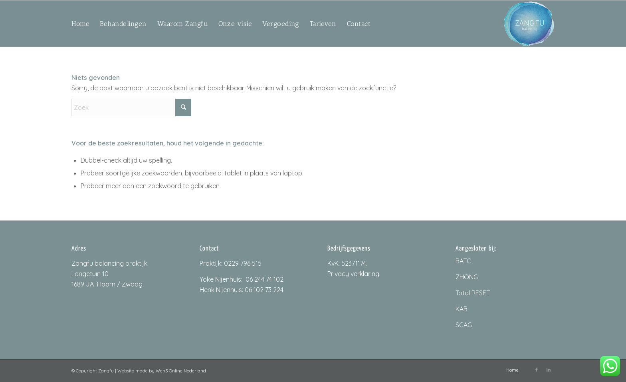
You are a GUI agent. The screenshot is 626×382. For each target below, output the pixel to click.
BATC (463, 261)
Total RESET (473, 293)
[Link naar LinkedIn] (549, 370)
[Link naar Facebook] (537, 370)
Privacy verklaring (353, 274)
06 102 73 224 (264, 290)
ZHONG (467, 277)
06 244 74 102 (264, 279)
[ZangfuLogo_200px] (529, 23)
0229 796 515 (242, 263)
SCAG (464, 325)
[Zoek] (131, 107)
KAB (462, 309)
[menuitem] (80, 23)
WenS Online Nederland (181, 371)
